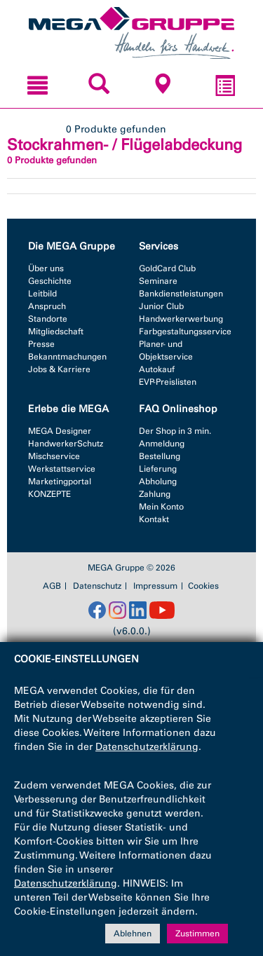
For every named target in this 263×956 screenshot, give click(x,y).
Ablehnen (132, 933)
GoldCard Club (167, 268)
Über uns (46, 268)
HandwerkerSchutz (65, 444)
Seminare (158, 281)
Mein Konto (161, 507)
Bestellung (159, 456)
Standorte (47, 319)
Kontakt (154, 519)
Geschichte (50, 281)
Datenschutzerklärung (146, 747)
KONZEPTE (49, 494)
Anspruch (47, 306)
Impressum (155, 585)
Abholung (158, 481)
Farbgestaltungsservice (185, 331)
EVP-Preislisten (167, 382)
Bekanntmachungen (67, 357)
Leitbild (42, 294)
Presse (41, 344)
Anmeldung (161, 444)
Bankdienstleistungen (181, 294)
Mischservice (54, 456)
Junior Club (161, 306)
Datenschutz (97, 585)
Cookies (203, 586)
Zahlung (154, 494)
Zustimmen (197, 933)
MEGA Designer (59, 431)
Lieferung (158, 469)
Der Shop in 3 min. (175, 431)
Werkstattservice (61, 469)
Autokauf (157, 369)
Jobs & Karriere (59, 369)
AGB (52, 585)
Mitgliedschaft (55, 331)
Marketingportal (59, 481)
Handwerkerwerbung (181, 319)
